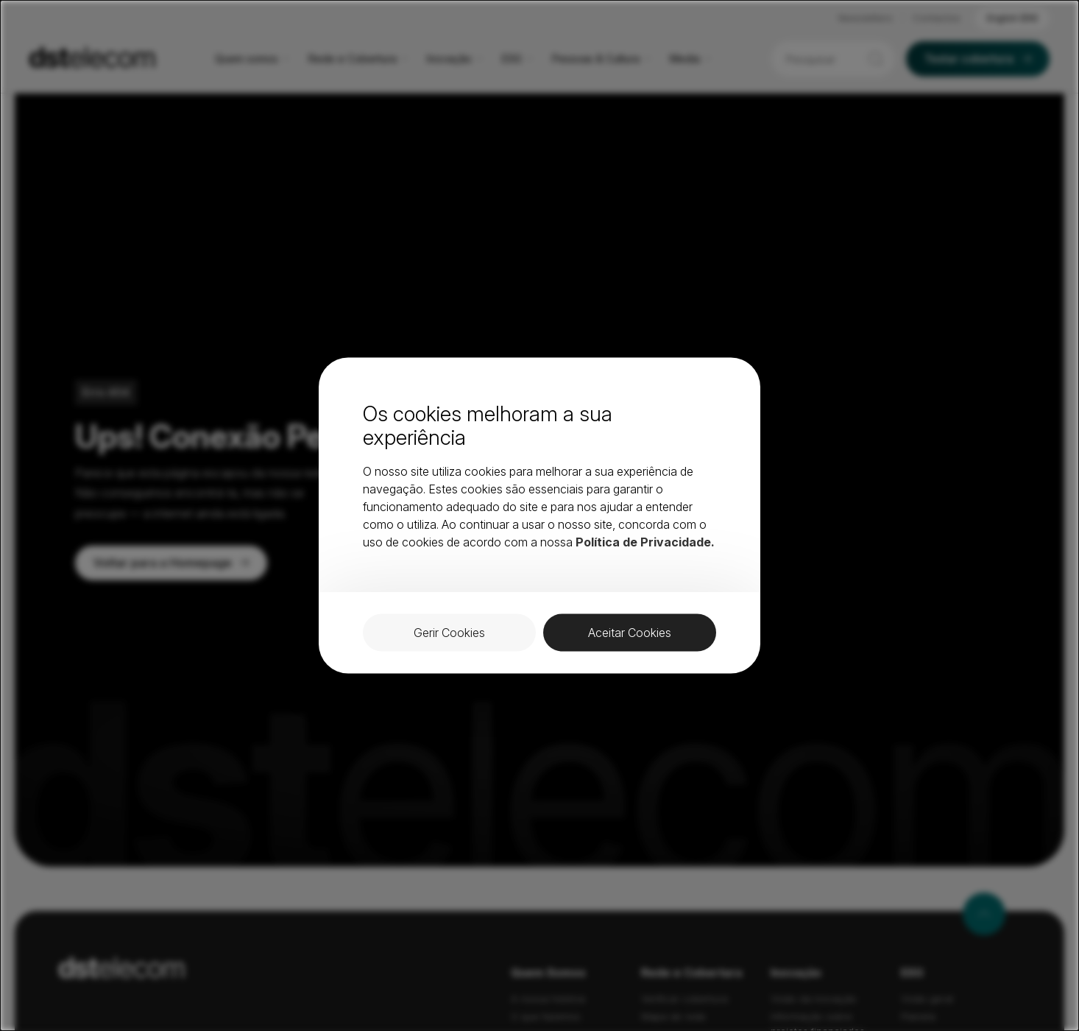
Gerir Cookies (449, 632)
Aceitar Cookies (629, 632)
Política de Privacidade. (645, 542)
